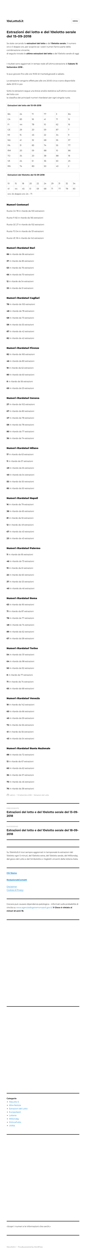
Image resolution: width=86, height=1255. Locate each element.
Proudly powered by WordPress (30, 1247)
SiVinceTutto (15, 1122)
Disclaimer (12, 887)
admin (12, 795)
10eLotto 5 (14, 1102)
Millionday (14, 1119)
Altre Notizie (15, 1105)
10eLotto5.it (15, 21)
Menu (75, 21)
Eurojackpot (15, 1112)
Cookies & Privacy (15, 890)
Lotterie (13, 1115)
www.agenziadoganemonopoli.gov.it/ (34, 907)
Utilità (12, 1125)
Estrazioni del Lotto (41, 795)
